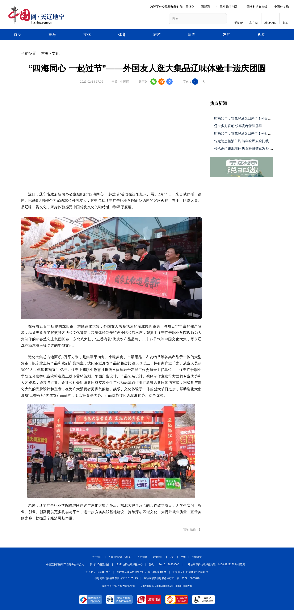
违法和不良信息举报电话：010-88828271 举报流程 (216, 564)
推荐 (52, 35)
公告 (172, 556)
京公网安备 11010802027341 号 (190, 572)
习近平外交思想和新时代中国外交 (172, 6)
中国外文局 (281, 6)
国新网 (205, 6)
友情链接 (197, 556)
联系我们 (158, 556)
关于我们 (97, 556)
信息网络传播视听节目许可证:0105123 (116, 578)
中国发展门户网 (227, 6)
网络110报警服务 (99, 564)
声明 (183, 556)
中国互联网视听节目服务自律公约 (65, 564)
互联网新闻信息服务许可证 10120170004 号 (141, 572)
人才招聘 (142, 556)
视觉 (261, 35)
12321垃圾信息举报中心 (129, 564)
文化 (87, 35)
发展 (226, 35)
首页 (17, 35)
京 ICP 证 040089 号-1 (98, 572)
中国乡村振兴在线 (255, 6)
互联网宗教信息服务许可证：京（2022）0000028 (172, 578)
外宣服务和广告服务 (119, 556)
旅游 (157, 35)
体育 (122, 35)
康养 (192, 35)
